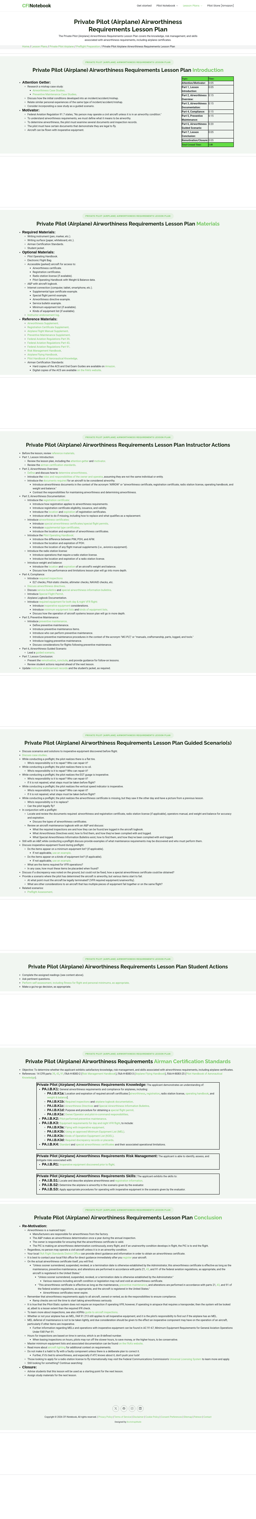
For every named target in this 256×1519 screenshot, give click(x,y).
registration (153, 1093)
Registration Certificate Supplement (48, 327)
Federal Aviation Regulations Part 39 (48, 339)
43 (57, 1073)
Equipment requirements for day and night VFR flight (90, 1123)
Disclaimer (138, 1417)
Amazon (110, 366)
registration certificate (56, 500)
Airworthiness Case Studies (49, 90)
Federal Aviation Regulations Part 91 (48, 346)
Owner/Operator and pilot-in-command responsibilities (96, 1114)
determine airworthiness (73, 472)
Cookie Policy (152, 1417)
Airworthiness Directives (79, 1105)
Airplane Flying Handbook (42, 354)
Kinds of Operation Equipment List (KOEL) (89, 1135)
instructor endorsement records (49, 668)
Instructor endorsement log (43, 315)
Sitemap (188, 1417)
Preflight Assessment (39, 892)
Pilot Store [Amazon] (220, 5)
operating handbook (197, 1093)
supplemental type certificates (61, 527)
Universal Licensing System (185, 1359)
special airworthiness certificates (95, 1144)
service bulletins (46, 590)
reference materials (63, 453)
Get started (144, 5)
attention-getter (79, 461)
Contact (207, 1417)
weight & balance (57, 1097)
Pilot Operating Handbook (58, 535)
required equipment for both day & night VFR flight (68, 601)
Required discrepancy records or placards (89, 1140)
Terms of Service (122, 1417)
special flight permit (122, 1110)
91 (61, 1073)
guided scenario (45, 652)
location (53, 511)
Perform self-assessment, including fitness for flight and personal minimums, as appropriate (75, 982)
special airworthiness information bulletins (86, 590)
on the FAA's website (89, 370)
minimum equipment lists (59, 609)
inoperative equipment (57, 605)
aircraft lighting (56, 1347)
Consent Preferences (171, 1417)
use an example (61, 852)
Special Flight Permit (51, 594)
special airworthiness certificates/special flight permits (76, 523)
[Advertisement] (128, 182)
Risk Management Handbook (44, 350)
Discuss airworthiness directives (46, 586)
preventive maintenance (53, 621)
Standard (65, 1144)
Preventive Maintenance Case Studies (54, 94)
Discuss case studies (34, 755)
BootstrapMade (134, 1422)
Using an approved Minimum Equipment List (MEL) (94, 1131)
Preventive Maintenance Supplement (48, 335)
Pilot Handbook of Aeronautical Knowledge (52, 358)
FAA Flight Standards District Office (60, 1253)
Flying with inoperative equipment (84, 1127)
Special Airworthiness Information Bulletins (124, 1105)
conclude (62, 660)
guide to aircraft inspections (101, 1312)
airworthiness (137, 1093)
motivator (99, 461)
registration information (129, 1180)
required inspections (51, 578)
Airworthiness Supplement (42, 323)
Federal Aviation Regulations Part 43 (48, 342)
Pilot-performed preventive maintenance (83, 1118)
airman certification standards (58, 465)
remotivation (48, 660)
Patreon (198, 1417)
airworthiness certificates (54, 519)
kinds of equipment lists (93, 609)
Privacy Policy (105, 1417)
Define (31, 472)
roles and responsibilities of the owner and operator (73, 476)
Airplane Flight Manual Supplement (47, 331)
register (127, 1257)
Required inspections (77, 1101)
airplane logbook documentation (114, 1101)
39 (53, 1073)
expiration (69, 511)
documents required (55, 480)
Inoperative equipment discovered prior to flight (87, 1164)
